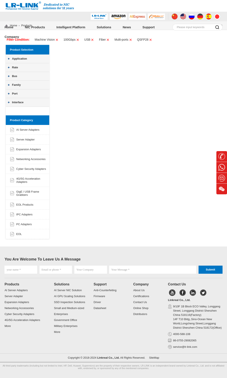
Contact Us (140, 302)
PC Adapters (24, 224)
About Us (138, 290)
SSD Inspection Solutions (69, 302)
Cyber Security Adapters (31, 168)
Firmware (99, 296)
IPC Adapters (24, 214)
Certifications (141, 296)
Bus (14, 76)
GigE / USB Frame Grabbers (27, 193)
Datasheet (100, 308)
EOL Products (24, 204)
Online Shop (140, 308)
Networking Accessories (31, 159)
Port (15, 93)
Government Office (65, 320)
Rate (15, 67)
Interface (18, 102)
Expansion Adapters (28, 149)
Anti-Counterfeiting (105, 290)
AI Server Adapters (27, 129)
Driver (97, 302)
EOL (19, 234)
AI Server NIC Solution (68, 290)
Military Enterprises (66, 326)
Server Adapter (25, 139)
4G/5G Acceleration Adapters (22, 320)
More (7, 326)
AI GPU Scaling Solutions (69, 296)
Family (16, 84)
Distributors (140, 314)
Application (19, 58)
